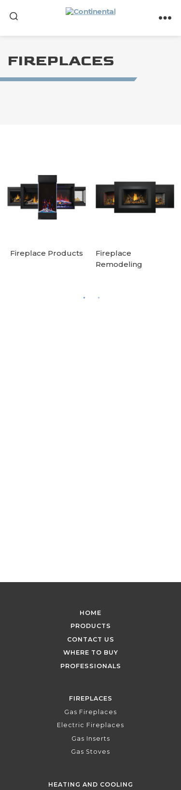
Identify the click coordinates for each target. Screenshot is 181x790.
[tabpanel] (46, 213)
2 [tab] (99, 297)
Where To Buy (90, 652)
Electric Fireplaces (90, 725)
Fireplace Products (46, 253)
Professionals (90, 666)
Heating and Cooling (90, 784)
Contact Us (90, 639)
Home (90, 612)
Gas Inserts (90, 738)
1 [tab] (84, 297)
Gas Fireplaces (90, 712)
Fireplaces (90, 698)
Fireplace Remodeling (119, 259)
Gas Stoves (90, 751)
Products (90, 625)
